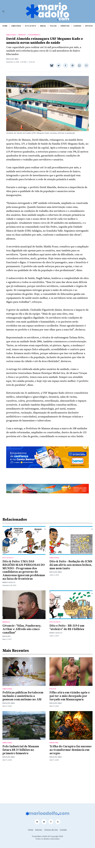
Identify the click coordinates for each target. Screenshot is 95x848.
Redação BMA (12, 62)
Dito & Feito (30, 26)
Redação (6, 671)
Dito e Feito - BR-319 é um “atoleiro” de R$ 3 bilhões (66, 662)
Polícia (53, 26)
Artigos (89, 26)
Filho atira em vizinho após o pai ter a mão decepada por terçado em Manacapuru (69, 730)
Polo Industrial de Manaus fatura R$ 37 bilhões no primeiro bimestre (20, 784)
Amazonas (16, 26)
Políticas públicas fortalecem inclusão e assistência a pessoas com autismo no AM (22, 730)
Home (4, 26)
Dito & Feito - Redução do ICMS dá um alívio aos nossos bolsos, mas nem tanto (70, 599)
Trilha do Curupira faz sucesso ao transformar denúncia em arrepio (70, 784)
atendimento (34, 38)
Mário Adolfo (8, 617)
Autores (38, 830)
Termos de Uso (51, 830)
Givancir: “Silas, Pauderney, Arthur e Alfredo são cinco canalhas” (21, 663)
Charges (77, 26)
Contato (63, 830)
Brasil (43, 26)
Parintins (65, 26)
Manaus (22, 38)
